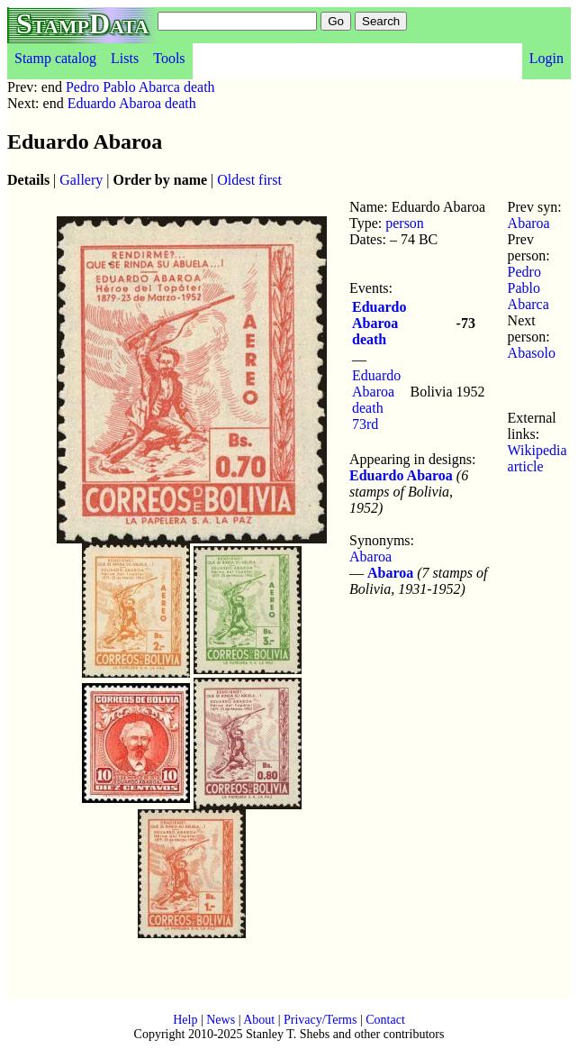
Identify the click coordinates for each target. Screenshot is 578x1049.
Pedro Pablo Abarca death (140, 87)
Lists (125, 58)
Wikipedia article (537, 458)
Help (185, 1019)
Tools (169, 58)
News (220, 1019)
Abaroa (370, 556)
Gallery (81, 179)
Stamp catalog (55, 58)
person (404, 223)
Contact (385, 1019)
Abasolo (531, 352)
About (259, 1019)
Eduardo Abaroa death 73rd (376, 400)
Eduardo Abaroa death (132, 103)
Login (546, 58)
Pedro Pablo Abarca (528, 288)
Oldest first (249, 179)
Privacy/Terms (320, 1019)
